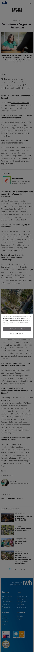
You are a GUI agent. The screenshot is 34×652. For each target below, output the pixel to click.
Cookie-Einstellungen (16, 333)
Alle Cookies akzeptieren (17, 329)
